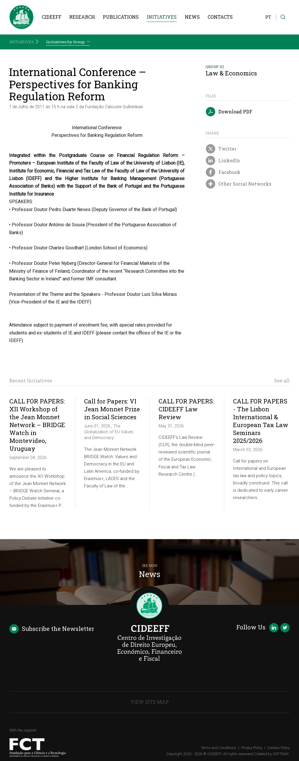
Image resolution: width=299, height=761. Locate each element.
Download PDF (229, 112)
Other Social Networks (238, 184)
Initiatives (162, 17)
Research (82, 17)
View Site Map (149, 702)
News (192, 17)
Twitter (221, 149)
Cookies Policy (278, 748)
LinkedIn (223, 160)
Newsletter (51, 629)
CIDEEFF (51, 17)
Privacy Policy (251, 748)
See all (282, 380)
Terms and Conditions (218, 748)
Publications (121, 17)
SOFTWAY (281, 754)
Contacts (220, 17)
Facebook (223, 172)
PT (268, 17)
